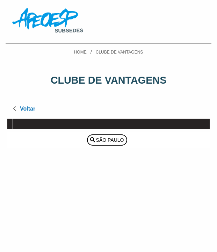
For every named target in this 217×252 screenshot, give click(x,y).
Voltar (27, 109)
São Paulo (110, 140)
